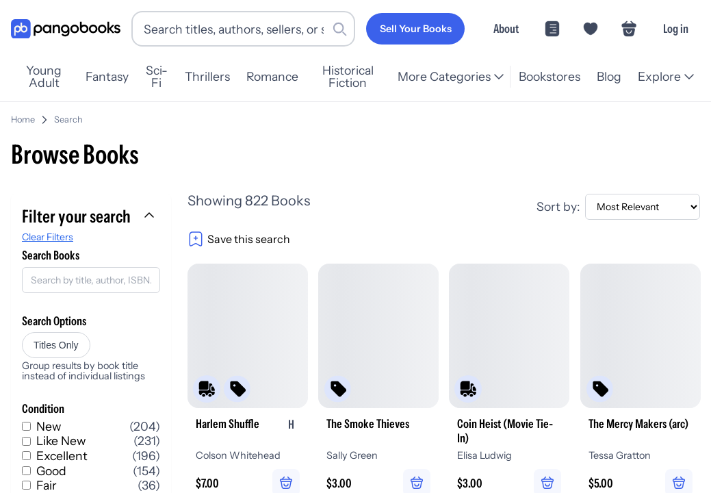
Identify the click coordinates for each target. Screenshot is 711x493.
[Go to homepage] (65, 29)
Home (23, 119)
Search (68, 119)
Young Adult (44, 77)
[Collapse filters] (150, 216)
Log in (675, 28)
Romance (272, 76)
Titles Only (56, 345)
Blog (609, 76)
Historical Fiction (348, 77)
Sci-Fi (157, 77)
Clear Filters (47, 237)
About (506, 28)
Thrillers (207, 76)
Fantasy (107, 76)
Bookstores (549, 76)
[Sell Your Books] (415, 29)
